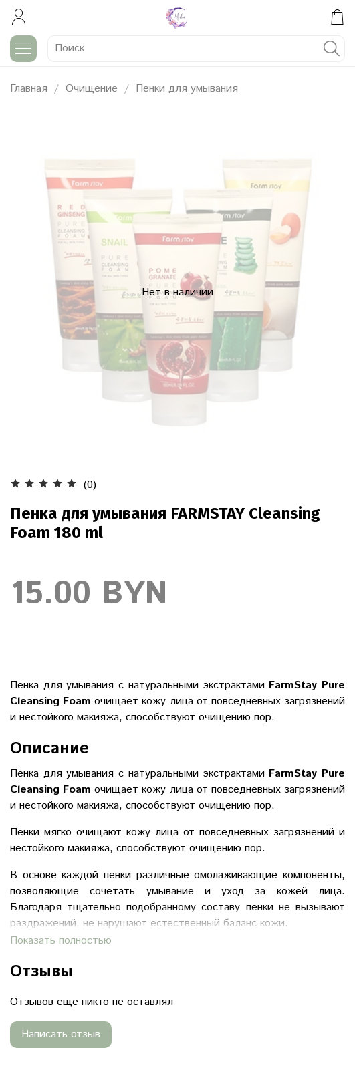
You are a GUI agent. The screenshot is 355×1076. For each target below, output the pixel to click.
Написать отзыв (60, 1034)
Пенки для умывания (187, 88)
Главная (28, 88)
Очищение (92, 88)
